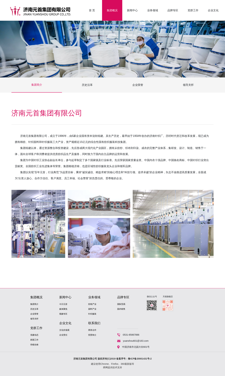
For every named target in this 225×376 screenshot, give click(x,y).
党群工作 (193, 10)
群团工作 (34, 340)
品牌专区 (172, 10)
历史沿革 (87, 84)
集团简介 (36, 84)
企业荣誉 (137, 84)
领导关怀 (188, 84)
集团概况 (112, 10)
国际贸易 (121, 304)
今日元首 (63, 304)
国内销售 (121, 309)
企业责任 (63, 335)
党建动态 (34, 335)
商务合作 (92, 330)
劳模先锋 (34, 345)
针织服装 (92, 314)
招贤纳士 (92, 335)
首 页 (92, 10)
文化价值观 (64, 330)
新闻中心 (132, 10)
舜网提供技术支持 (112, 367)
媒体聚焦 (63, 309)
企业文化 (213, 10)
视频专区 (63, 314)
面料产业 (92, 309)
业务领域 (152, 10)
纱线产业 (92, 304)
